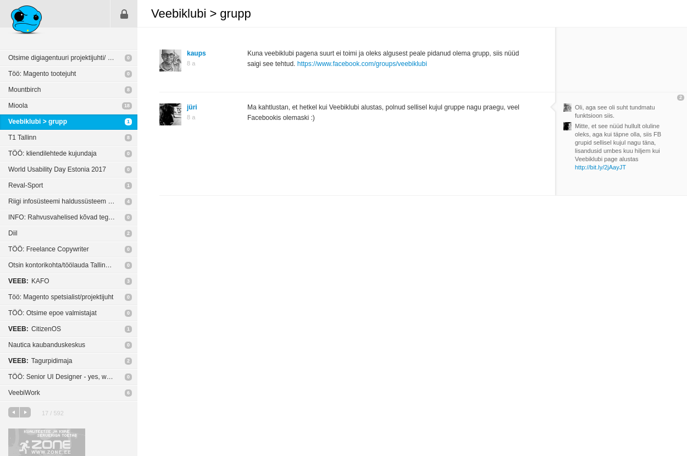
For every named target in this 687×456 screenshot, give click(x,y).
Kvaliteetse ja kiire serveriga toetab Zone (46, 442)
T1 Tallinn (22, 137)
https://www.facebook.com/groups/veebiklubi (362, 64)
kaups (196, 53)
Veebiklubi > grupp (37, 121)
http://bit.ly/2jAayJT (600, 167)
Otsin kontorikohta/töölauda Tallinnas (62, 265)
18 (127, 105)
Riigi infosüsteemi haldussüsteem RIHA (66, 201)
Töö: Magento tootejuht (42, 74)
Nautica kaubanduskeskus (46, 345)
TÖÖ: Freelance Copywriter (48, 249)
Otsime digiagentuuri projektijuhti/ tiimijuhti (69, 58)
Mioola (17, 105)
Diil (13, 233)
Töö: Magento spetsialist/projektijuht (60, 297)
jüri (192, 107)
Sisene (124, 14)
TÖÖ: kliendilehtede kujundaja (52, 153)
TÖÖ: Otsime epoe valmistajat (52, 313)
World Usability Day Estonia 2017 (57, 169)
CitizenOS (34, 329)
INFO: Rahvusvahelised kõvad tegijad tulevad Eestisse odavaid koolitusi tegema (72, 217)
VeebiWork (24, 393)
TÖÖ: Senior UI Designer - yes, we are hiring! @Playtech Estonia (72, 377)
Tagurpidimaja (40, 361)
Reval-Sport (25, 185)
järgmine (25, 412)
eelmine (13, 412)
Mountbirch (24, 90)
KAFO (28, 281)
